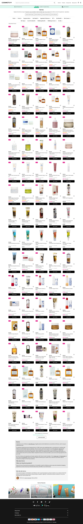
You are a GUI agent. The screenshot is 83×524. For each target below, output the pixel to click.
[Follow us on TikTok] (49, 502)
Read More (67, 11)
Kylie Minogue (32, 444)
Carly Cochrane (28, 478)
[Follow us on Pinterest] (45, 502)
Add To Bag (14, 45)
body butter (63, 456)
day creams (47, 12)
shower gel (56, 456)
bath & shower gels (40, 12)
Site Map (54, 522)
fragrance (25, 457)
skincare (56, 448)
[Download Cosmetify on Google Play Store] (45, 505)
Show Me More (41, 437)
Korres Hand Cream (29, 14)
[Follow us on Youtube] (41, 502)
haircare (60, 448)
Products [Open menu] (63, 2)
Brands (59, 2)
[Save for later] (19, 37)
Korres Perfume (38, 14)
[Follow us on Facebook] (37, 502)
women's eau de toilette (31, 12)
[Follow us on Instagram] (33, 502)
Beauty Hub (74, 2)
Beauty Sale (68, 2)
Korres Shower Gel (46, 14)
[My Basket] (78, 2)
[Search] (54, 2)
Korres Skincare (54, 14)
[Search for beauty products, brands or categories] (35, 2)
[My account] (80, 2)
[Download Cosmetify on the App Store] (37, 505)
